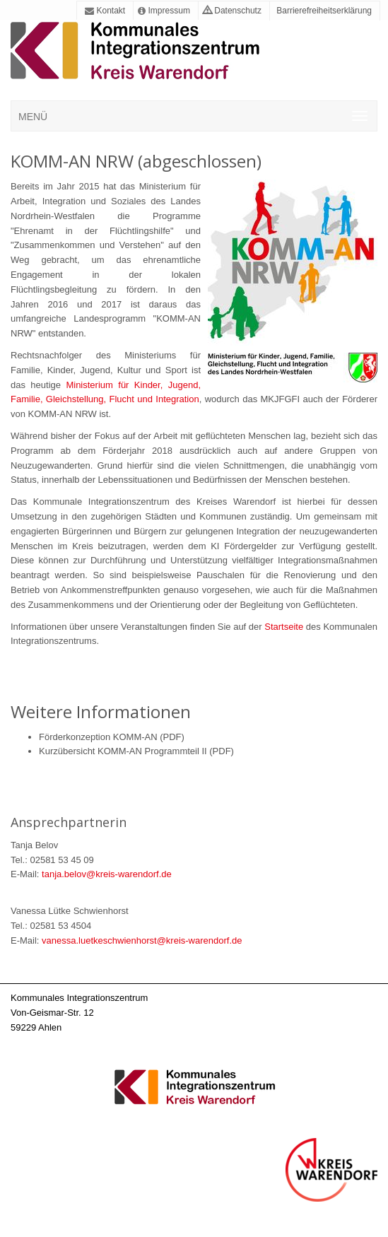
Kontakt (105, 11)
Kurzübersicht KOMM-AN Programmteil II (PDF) (136, 751)
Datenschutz (232, 11)
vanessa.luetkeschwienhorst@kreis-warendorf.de (142, 940)
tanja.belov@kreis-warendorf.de (107, 874)
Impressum (164, 11)
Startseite (285, 626)
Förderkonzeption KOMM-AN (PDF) (111, 737)
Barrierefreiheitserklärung (323, 11)
